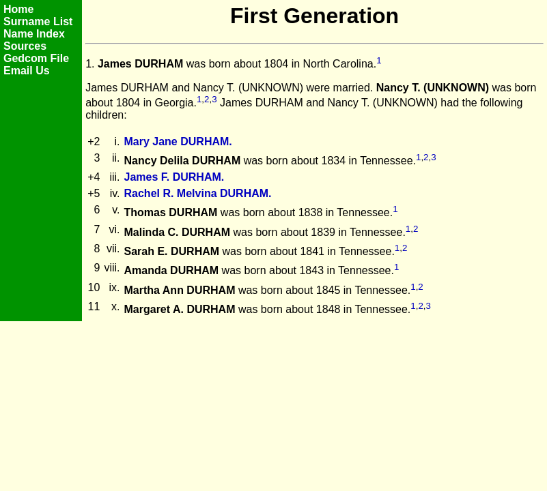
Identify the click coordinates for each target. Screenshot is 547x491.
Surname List (37, 21)
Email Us (26, 70)
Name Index (34, 34)
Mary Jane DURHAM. (178, 141)
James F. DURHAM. (174, 177)
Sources (24, 46)
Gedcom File (36, 58)
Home (18, 9)
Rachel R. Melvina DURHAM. (198, 193)
